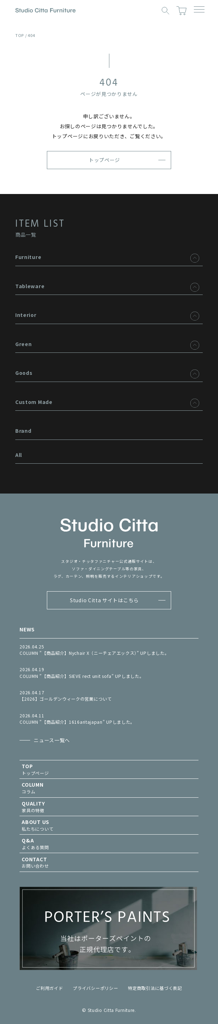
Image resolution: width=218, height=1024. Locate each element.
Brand (23, 430)
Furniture (28, 256)
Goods (24, 372)
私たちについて (109, 825)
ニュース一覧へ (52, 740)
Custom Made (34, 401)
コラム (109, 788)
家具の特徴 (109, 807)
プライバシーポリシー (95, 988)
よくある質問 (109, 844)
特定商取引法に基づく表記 (155, 988)
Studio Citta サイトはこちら (104, 600)
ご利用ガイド (49, 988)
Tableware (29, 286)
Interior (26, 314)
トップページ (104, 159)
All (18, 454)
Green (23, 343)
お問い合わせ (109, 862)
